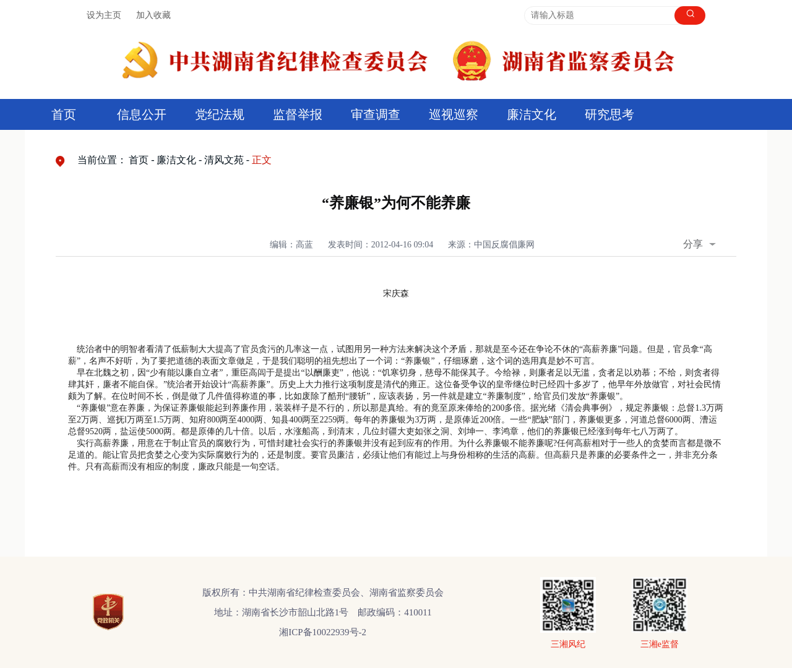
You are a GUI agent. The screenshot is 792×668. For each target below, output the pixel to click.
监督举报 (297, 114)
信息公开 (141, 114)
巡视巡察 (453, 114)
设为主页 (104, 15)
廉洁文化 (531, 114)
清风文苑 (224, 160)
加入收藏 (153, 15)
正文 (262, 160)
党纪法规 (219, 114)
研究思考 (609, 114)
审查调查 (375, 114)
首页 (63, 114)
